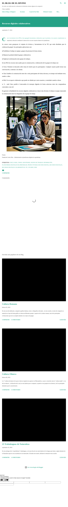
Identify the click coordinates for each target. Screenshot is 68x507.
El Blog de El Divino (14, 3)
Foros (20, 162)
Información (48, 162)
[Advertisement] (34, 236)
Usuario (31, 167)
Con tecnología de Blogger (34, 467)
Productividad (33, 165)
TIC (27, 167)
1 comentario (15, 319)
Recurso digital (43, 165)
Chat (11, 162)
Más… (58, 11)
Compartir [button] (5, 173)
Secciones (22, 11)
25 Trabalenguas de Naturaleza (15, 444)
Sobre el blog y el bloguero (9, 11)
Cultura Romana (9, 304)
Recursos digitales (56, 165)
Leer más (63, 319)
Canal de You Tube (34, 11)
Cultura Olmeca (9, 374)
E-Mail (15, 162)
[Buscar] (61, 3)
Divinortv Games (47, 11)
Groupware (26, 162)
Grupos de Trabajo (37, 162)
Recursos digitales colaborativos (13, 167)
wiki (35, 167)
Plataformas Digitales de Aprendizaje (14, 165)
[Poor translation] (6, 480)
